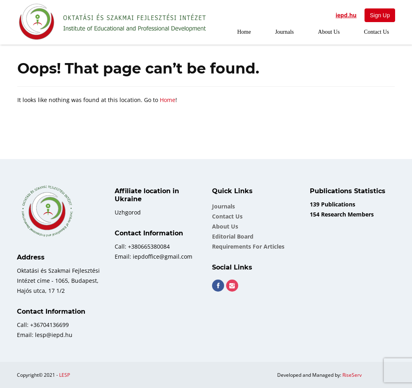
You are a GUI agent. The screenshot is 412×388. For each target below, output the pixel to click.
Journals (284, 32)
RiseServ (352, 375)
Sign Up (380, 15)
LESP (64, 375)
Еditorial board (232, 236)
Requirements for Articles (248, 246)
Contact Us (376, 32)
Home (244, 32)
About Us (329, 32)
